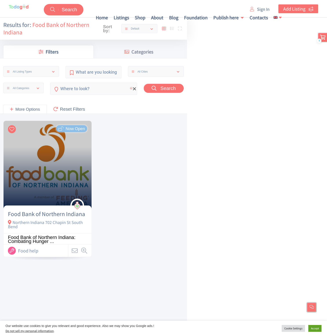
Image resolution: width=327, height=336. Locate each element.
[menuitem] (277, 17)
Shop (140, 18)
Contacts (259, 18)
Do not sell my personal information (30, 331)
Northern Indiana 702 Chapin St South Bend (45, 224)
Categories (138, 52)
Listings (121, 18)
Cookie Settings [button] (293, 328)
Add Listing (298, 9)
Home (102, 18)
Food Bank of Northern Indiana (46, 214)
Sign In (260, 9)
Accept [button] (315, 328)
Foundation (196, 18)
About (157, 18)
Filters (48, 52)
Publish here (228, 18)
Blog (173, 18)
